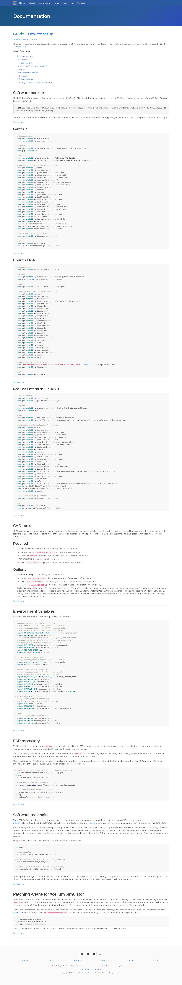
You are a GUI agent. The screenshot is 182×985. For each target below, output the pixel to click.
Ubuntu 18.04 (26, 63)
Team (72, 3)
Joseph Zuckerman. (123, 966)
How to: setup (40, 34)
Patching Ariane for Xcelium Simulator (34, 82)
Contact (81, 3)
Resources (43, 3)
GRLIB (16, 823)
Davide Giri (70, 966)
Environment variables (27, 73)
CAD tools (21, 69)
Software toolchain (25, 79)
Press (64, 3)
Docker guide (19, 47)
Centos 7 (24, 60)
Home (22, 3)
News (56, 3)
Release (31, 3)
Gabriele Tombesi (107, 966)
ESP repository (23, 76)
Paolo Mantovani (82, 966)
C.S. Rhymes (96, 969)
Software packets (25, 56)
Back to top (18, 122)
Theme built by (86, 969)
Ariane (94, 823)
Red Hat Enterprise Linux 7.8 (33, 66)
